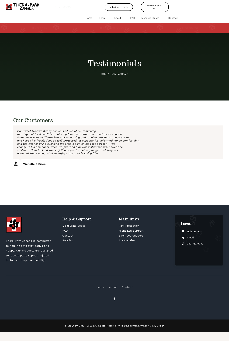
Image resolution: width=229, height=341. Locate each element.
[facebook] (114, 298)
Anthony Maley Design (151, 325)
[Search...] (76, 6)
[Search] (58, 6)
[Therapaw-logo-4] (25, 4)
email (190, 237)
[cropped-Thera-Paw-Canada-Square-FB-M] (14, 217)
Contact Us (191, 27)
